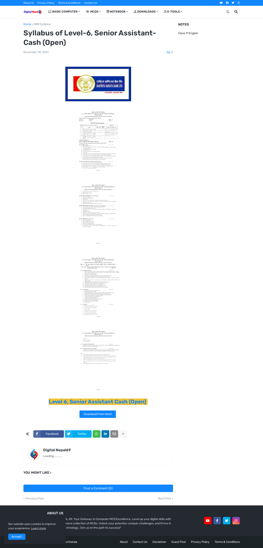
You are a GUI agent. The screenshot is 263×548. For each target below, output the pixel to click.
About (124, 542)
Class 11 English (188, 33)
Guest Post (178, 542)
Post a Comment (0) (98, 488)
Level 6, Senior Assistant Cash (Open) (97, 402)
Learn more (38, 528)
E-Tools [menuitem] (172, 11)
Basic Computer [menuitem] (63, 11)
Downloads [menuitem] (145, 11)
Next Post (164, 498)
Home (27, 24)
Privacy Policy (46, 2)
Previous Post (34, 498)
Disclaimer (159, 542)
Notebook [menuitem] (116, 11)
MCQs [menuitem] (92, 11)
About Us (28, 2)
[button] (227, 11)
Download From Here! (98, 414)
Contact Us (90, 2)
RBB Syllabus (42, 24)
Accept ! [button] (17, 536)
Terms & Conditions (69, 2)
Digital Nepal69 (57, 450)
